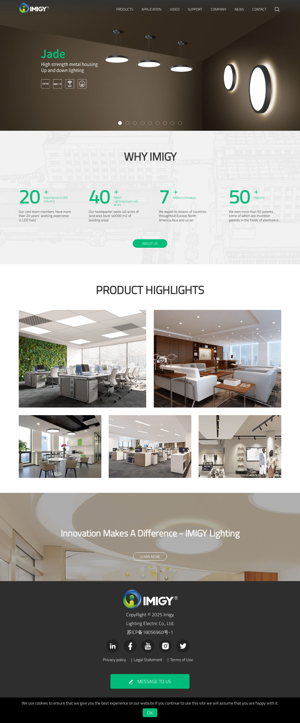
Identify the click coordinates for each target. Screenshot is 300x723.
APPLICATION (151, 9)
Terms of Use (181, 659)
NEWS (239, 9)
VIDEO (175, 9)
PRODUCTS (124, 9)
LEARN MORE (150, 112)
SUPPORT (195, 9)
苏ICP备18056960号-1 (150, 632)
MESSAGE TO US (150, 681)
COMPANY (218, 9)
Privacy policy (114, 659)
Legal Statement (148, 659)
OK (150, 712)
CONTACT (259, 9)
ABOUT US (150, 243)
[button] (120, 123)
